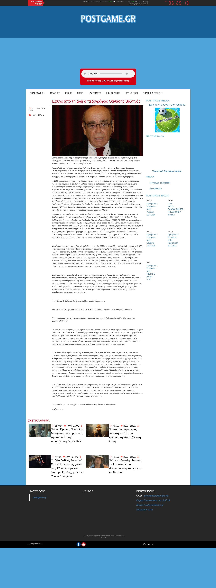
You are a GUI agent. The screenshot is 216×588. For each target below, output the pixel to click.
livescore (145, 4)
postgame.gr (40, 497)
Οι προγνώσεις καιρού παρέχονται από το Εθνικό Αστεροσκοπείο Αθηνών (104, 536)
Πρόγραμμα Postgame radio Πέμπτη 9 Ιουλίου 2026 (152, 272)
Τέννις (68, 93)
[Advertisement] (108, 46)
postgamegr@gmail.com (156, 496)
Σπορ (81, 93)
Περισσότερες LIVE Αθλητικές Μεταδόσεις (108, 81)
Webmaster (148, 544)
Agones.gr (138, 4)
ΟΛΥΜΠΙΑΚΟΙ (132, 93)
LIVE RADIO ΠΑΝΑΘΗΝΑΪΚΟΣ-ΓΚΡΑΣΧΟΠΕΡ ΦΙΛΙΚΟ (173, 209)
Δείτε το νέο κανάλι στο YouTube (167, 104)
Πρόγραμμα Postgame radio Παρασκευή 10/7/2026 (173, 240)
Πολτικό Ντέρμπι (153, 93)
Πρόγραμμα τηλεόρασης (159, 183)
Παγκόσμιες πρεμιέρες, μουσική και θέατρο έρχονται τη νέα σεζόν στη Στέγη (125, 435)
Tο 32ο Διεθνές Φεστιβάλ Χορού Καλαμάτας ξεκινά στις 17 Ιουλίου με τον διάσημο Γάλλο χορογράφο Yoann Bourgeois (68, 468)
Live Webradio (155, 189)
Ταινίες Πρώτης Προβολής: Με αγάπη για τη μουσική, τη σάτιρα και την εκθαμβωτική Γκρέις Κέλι (67, 435)
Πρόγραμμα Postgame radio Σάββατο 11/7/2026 (152, 240)
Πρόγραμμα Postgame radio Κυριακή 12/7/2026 (152, 209)
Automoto (95, 93)
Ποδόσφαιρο (37, 93)
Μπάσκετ (55, 93)
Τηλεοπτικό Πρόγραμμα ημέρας (167, 171)
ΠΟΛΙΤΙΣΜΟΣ (38, 115)
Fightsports (113, 93)
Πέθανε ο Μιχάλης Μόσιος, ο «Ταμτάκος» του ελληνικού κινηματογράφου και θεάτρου (125, 466)
